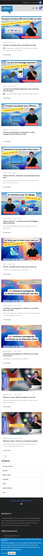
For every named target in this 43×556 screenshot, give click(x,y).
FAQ (4, 492)
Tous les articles (8, 466)
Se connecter (35, 2)
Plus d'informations (15, 549)
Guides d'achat (7, 488)
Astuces (5, 129)
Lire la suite (7, 54)
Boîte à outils (7, 218)
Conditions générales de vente (12, 535)
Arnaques (5, 479)
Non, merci (11, 553)
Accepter (4, 553)
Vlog (4, 42)
